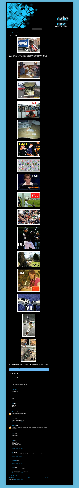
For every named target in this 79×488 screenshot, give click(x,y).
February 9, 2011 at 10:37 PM (17, 436)
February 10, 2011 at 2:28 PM (17, 448)
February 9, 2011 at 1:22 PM (17, 429)
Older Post (46, 477)
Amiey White (14, 389)
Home (29, 477)
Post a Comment (14, 475)
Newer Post (11, 477)
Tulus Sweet (14, 460)
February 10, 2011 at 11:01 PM (17, 463)
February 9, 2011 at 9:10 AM (17, 414)
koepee (13, 382)
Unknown (14, 411)
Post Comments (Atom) (18, 479)
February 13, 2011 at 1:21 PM (17, 472)
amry (13, 452)
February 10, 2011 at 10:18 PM (17, 456)
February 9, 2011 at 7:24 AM (17, 399)
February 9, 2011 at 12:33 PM (17, 421)
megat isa (14, 375)
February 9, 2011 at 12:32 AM (17, 386)
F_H (13, 440)
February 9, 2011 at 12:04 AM (17, 379)
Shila (13, 403)
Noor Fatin (14, 425)
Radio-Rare (10, 4)
